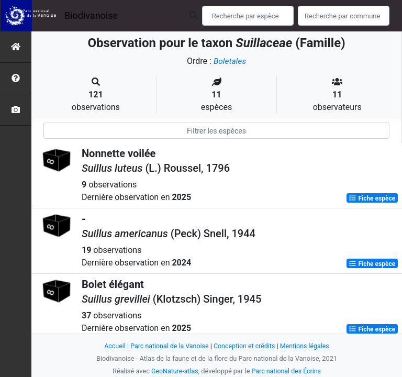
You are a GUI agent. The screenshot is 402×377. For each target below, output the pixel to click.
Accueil (112, 346)
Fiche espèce (372, 198)
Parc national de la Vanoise (168, 346)
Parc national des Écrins (287, 371)
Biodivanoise (91, 15)
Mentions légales (307, 346)
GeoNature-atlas (173, 371)
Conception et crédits (245, 346)
